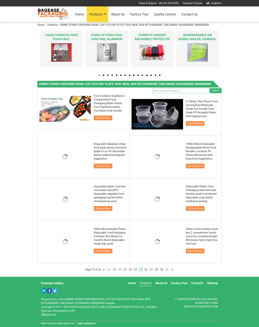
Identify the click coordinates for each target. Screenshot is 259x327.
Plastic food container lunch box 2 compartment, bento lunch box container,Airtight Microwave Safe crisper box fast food (202, 236)
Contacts (197, 283)
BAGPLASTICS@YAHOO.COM (201, 306)
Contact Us (189, 14)
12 (124, 269)
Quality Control (165, 14)
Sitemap (212, 283)
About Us (118, 14)
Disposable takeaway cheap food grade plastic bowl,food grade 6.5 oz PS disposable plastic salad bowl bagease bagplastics (110, 151)
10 (114, 269)
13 (130, 269)
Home (79, 14)
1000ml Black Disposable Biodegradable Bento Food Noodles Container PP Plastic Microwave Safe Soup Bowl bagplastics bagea (201, 151)
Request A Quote (192, 3)
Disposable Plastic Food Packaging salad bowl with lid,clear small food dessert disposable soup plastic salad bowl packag (201, 194)
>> (166, 269)
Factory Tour (139, 14)
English (216, 3)
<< (109, 269)
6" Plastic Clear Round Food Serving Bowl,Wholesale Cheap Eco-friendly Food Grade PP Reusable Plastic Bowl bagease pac (202, 109)
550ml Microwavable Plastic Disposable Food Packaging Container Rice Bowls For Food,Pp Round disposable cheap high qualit (110, 236)
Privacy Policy (49, 299)
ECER (72, 310)
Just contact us (87, 323)
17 (151, 269)
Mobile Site (49, 314)
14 (135, 269)
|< (104, 269)
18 (156, 269)
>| (172, 269)
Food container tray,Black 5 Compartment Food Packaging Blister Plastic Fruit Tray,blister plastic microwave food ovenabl (109, 103)
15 (140, 269)
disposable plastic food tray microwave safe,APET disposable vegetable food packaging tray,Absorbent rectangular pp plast (109, 194)
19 (161, 269)
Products (96, 14)
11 (119, 269)
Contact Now (103, 117)
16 (145, 269)
